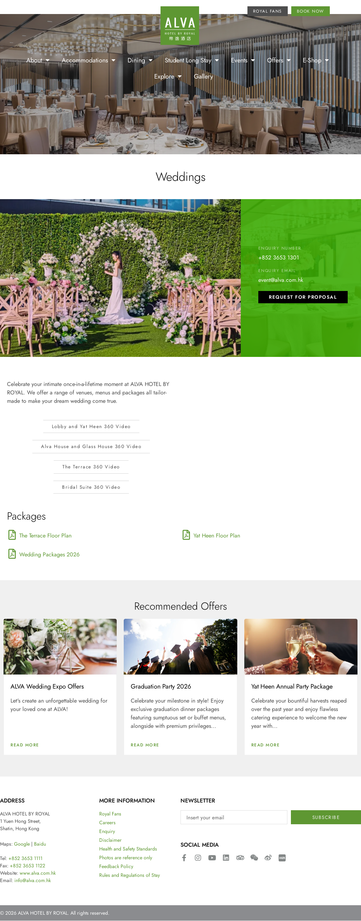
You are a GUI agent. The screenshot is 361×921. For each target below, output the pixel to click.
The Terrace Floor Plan (45, 536)
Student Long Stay (192, 60)
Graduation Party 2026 (161, 687)
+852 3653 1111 (25, 858)
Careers (107, 823)
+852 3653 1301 (278, 257)
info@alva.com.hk (32, 880)
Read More (25, 745)
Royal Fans (110, 814)
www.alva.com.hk (38, 873)
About (37, 60)
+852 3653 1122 (27, 866)
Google (22, 844)
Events (243, 60)
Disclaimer (110, 840)
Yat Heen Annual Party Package (292, 687)
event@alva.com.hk (280, 279)
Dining (140, 60)
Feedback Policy (116, 867)
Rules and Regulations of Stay (129, 875)
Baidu (40, 844)
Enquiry (107, 831)
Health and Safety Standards (128, 849)
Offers (279, 60)
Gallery (203, 76)
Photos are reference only (125, 858)
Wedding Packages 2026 (49, 555)
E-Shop (316, 60)
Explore (168, 76)
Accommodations (88, 60)
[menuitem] (339, 12)
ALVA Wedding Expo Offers (47, 687)
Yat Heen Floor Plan (216, 536)
